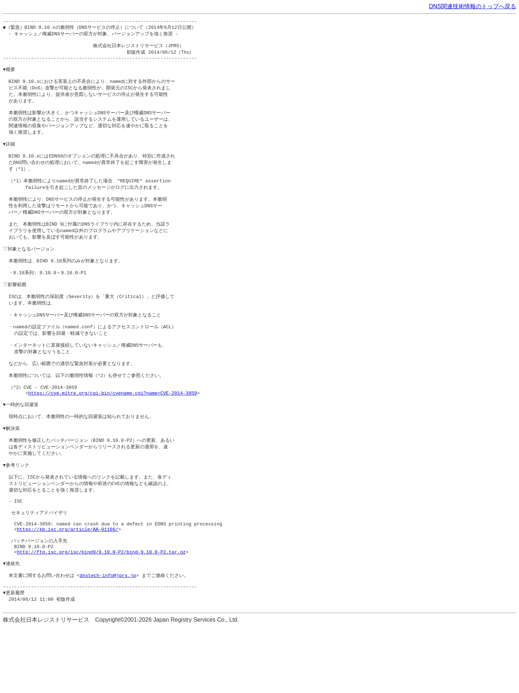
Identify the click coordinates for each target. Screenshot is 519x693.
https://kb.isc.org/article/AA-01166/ (67, 585)
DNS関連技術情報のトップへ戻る (472, 6)
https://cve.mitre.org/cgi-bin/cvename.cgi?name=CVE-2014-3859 (112, 431)
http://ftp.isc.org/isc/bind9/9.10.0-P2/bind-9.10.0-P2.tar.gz (101, 611)
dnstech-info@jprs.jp (108, 637)
